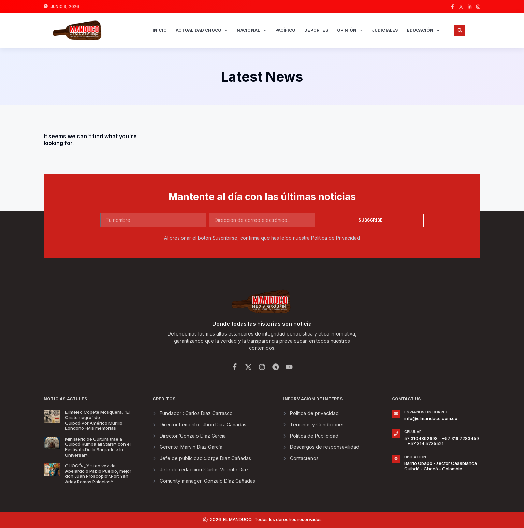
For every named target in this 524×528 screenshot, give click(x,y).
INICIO (159, 30)
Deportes (316, 30)
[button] (459, 30)
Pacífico (285, 30)
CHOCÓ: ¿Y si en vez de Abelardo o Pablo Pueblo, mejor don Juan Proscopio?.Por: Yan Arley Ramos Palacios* (98, 473)
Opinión (350, 30)
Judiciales (385, 30)
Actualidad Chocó (202, 30)
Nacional (251, 30)
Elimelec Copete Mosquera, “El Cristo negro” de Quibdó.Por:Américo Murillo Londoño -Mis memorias (97, 420)
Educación (423, 30)
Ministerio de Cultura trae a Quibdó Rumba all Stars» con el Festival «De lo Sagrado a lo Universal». (98, 447)
